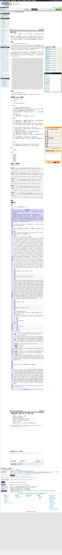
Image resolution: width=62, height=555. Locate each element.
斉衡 (32, 239)
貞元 (40, 245)
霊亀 (19, 228)
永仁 (39, 292)
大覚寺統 (31, 36)
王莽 (14, 94)
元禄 (24, 373)
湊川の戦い (20, 128)
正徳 (41, 373)
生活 (3, 34)
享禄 (41, 356)
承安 (20, 267)
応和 (35, 243)
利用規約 (5, 499)
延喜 (22, 242)
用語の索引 (25, 29)
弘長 (27, 291)
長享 (20, 355)
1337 (16, 189)
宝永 (32, 373)
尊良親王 (25, 134)
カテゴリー (33, 29)
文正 (21, 352)
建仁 (16, 281)
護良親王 (17, 103)
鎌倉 (20, 103)
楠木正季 (14, 158)
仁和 (31, 241)
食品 (3, 41)
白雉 (22, 224)
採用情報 (39, 498)
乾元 (27, 294)
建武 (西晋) (48, 67)
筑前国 (19, 124)
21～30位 (55, 129)
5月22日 (22, 45)
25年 (37, 94)
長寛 (17, 266)
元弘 (38, 36)
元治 (31, 382)
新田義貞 (39, 120)
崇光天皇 (14, 149)
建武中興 (14, 420)
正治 (37, 280)
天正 (16, 364)
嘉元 (35, 294)
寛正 (38, 351)
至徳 (39, 339)
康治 (34, 261)
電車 (3, 25)
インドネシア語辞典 (52, 503)
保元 (14, 264)
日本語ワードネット (13, 486)
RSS (35, 511)
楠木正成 (14, 157)
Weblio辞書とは (6, 496)
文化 (23, 379)
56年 (39, 94)
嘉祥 (18, 239)
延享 (15, 376)
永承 (27, 252)
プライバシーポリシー (7, 500)
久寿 (36, 263)
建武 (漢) (47, 65)
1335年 (14, 105)
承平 (36, 242)
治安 (39, 249)
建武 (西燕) (48, 69)
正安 (18, 294)
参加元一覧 (59, 7)
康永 (31, 315)
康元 (23, 290)
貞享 (15, 373)
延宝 (28, 372)
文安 (29, 348)
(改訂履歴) (24, 471)
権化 (47, 134)
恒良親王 (21, 134)
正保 (37, 369)
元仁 (24, 284)
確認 (47, 136)
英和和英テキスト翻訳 (16, 451)
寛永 (29, 369)
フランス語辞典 (51, 502)
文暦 (15, 287)
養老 (26, 228)
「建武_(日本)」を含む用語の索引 (17, 463)
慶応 (39, 382)
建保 (28, 283)
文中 (38, 332)
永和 (39, 338)
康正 (21, 351)
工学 (3, 29)
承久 (37, 283)
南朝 (34, 36)
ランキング (29, 29)
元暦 (30, 276)
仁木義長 (19, 127)
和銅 (20, 225)
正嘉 (31, 290)
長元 (25, 250)
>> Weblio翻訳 (58, 150)
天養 (42, 261)
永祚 (16, 248)
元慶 (24, 241)
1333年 (18, 45)
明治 (16, 385)
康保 (42, 243)
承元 (41, 281)
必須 (47, 139)
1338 (16, 196)
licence (20, 491)
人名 (3, 42)
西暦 (27, 218)
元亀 (14, 359)
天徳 (28, 243)
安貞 (41, 284)
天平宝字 (34, 232)
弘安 (23, 292)
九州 (33, 123)
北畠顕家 (24, 121)
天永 (14, 259)
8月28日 (31, 54)
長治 (20, 257)
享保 (20, 375)
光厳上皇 (36, 128)
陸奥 (41, 124)
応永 (24, 343)
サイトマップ (6, 501)
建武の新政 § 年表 (17, 98)
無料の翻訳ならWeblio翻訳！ (17, 4)
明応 (37, 355)
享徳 (16, 349)
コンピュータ (4, 23)
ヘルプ (60, 0)
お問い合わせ (29, 496)
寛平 (38, 241)
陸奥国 (16, 121)
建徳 (27, 332)
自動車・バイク (4, 26)
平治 (22, 264)
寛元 (27, 288)
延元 (42, 36)
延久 (29, 253)
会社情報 (39, 497)
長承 (40, 260)
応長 (31, 295)
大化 (15, 224)
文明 (38, 352)
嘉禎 (23, 287)
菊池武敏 (28, 124)
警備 (15, 418)
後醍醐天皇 (34, 39)
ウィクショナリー (14, 206)
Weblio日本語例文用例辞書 (17, 411)
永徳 (30, 339)
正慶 (35, 37)
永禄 (36, 358)
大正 (24, 385)
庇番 (14, 417)
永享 (21, 345)
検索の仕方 (6, 497)
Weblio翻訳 (51, 499)
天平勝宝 (25, 232)
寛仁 (31, 249)
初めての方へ (55, 7)
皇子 (21, 132)
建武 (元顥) (48, 51)
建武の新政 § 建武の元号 (20, 43)
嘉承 (27, 257)
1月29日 (13, 49)
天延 (33, 245)
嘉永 (27, 380)
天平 (40, 228)
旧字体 (17, 36)
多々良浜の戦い (23, 124)
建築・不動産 (4, 30)
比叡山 (30, 120)
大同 (20, 238)
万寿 (17, 250)
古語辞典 (29, 0)
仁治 (19, 288)
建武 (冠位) (48, 53)
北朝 (31, 37)
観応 (21, 320)
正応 (31, 292)
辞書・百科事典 (4, 45)
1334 (16, 170)
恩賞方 (21, 416)
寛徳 (19, 252)
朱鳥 (29, 224)
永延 (39, 246)
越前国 (31, 134)
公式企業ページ (40, 496)
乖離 (47, 143)
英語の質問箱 (4, 83)
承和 (41, 238)
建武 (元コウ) (48, 76)
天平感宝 (19, 232)
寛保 (36, 375)
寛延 (23, 376)
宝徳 (37, 348)
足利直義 (19, 110)
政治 (25, 420)
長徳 (30, 248)
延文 (32, 336)
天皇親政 (20, 420)
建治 (14, 292)
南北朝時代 (39, 138)
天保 (39, 379)
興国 (32, 312)
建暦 (20, 283)
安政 (35, 380)
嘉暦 (23, 298)
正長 (32, 343)
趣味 (3, 37)
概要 (47, 146)
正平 (17, 314)
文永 (35, 291)
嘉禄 (32, 284)
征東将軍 (20, 111)
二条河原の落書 (18, 114)
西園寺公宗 (17, 107)
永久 (22, 259)
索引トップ (20, 29)
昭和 (33, 385)
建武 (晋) (47, 60)
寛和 (32, 246)
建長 (14, 290)
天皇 (28, 39)
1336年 (18, 37)
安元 (28, 267)
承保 (37, 253)
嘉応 (41, 266)
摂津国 (19, 123)
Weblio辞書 (16, 472)
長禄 (29, 351)
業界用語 (3, 22)
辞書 (2, 0)
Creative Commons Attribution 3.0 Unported (22, 477)
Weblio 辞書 (56, 0)
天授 (23, 334)
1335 (16, 176)
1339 (41, 196)
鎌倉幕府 (30, 45)
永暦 (30, 264)
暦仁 (32, 287)
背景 (47, 141)
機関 (27, 418)
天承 (32, 260)
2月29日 (18, 53)
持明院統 (27, 37)
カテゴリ (29, 389)
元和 (21, 369)
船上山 (13, 46)
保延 (18, 261)
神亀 (32, 228)
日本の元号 (27, 209)
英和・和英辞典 (13, 0)
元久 (24, 281)
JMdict (17, 490)
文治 (21, 280)
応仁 (30, 352)
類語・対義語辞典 (7, 0)
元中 (21, 335)
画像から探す (18, 497)
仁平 (28, 263)
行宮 (15, 46)
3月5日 (23, 49)
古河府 (16, 354)
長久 (41, 250)
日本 (23, 36)
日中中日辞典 (19, 0)
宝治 (36, 288)
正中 (14, 298)
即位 (13, 48)
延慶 (23, 295)
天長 (34, 238)
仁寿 (25, 239)
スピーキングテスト (5, 86)
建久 (29, 280)
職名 (25, 416)
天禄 (26, 245)
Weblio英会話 (4, 81)
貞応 (15, 284)
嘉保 (17, 256)
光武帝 (30, 94)
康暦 (22, 339)
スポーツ (3, 38)
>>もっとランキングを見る (56, 148)
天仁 (35, 257)
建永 (33, 281)
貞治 (22, 338)
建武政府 (18, 417)
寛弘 (15, 249)
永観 (25, 246)
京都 (18, 46)
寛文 (20, 372)
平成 (41, 385)
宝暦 (32, 376)
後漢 (25, 94)
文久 (23, 382)
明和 (40, 376)
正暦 (23, 248)
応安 (30, 338)
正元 (39, 290)
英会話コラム (4, 80)
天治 (17, 260)
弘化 (18, 380)
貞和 (40, 315)
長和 (23, 249)
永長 (25, 256)
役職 (22, 417)
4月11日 (28, 53)
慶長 (33, 364)
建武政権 (14, 416)
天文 (19, 358)
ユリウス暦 (17, 49)
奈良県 (29, 138)
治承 (36, 267)
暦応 (39, 37)
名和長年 (14, 155)
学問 (3, 31)
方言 (3, 44)
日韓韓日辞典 (24, 0)
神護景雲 (24, 234)
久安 (20, 263)
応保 (38, 264)
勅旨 (26, 49)
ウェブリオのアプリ (19, 496)
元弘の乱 (26, 45)
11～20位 (51, 129)
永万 (25, 266)
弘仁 (27, 238)
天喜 (35, 252)
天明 (27, 377)
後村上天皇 (25, 145)
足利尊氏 (16, 111)
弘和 (34, 334)
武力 (26, 418)
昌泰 (15, 242)
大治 (25, 260)
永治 (26, 261)
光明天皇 (41, 39)
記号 (2, 76)
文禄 (24, 364)
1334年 (13, 37)
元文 (28, 375)
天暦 (21, 243)
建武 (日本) (48, 49)
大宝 (37, 224)
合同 (47, 132)
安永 (19, 377)
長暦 (33, 250)
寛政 (36, 377)
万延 (14, 382)
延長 (29, 242)
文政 (31, 379)
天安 (39, 239)
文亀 (16, 356)
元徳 (31, 298)
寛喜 (20, 285)
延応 (40, 287)
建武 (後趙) (48, 58)
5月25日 (24, 46)
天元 (17, 246)
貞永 (28, 285)
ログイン (51, 0)
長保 (37, 248)
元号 (25, 36)
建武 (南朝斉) (48, 56)
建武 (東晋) (48, 85)
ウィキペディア (15, 29)
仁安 (32, 266)
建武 (34, 94)
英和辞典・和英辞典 (52, 498)
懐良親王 (24, 132)
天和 (37, 372)
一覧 (25, 389)
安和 (19, 245)
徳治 (14, 295)
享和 (14, 379)
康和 (41, 256)
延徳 (29, 355)
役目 (18, 418)
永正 (24, 356)
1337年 (14, 141)
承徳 (33, 256)
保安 (38, 259)
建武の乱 (47, 90)
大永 (32, 356)
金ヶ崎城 (27, 144)
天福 (36, 285)
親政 (36, 48)
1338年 (15, 39)
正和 (39, 295)
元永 (30, 259)
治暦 (21, 253)
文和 (23, 336)
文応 (18, 291)
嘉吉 (20, 348)
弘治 (28, 358)
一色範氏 (23, 127)
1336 (41, 176)
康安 (40, 336)
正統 (15, 212)
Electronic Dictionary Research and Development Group (42, 490)
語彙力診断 (4, 84)
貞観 (17, 241)
